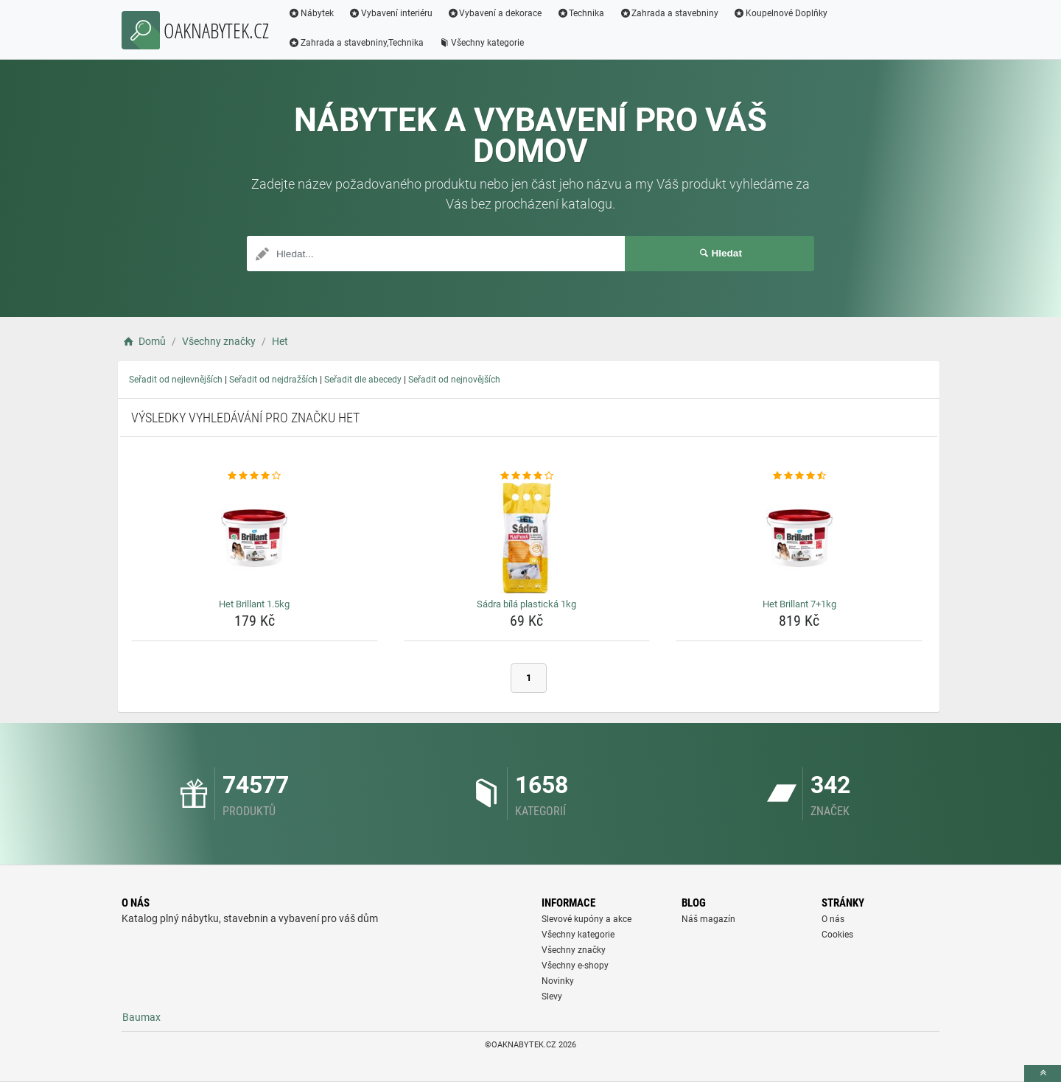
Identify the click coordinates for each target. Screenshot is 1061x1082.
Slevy (552, 996)
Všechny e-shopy (575, 965)
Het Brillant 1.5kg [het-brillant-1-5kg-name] (254, 604)
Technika (580, 13)
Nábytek (311, 13)
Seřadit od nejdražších (273, 379)
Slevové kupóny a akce (586, 919)
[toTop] (1042, 1073)
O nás (833, 919)
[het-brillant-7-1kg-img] (799, 538)
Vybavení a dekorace (494, 13)
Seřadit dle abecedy (363, 379)
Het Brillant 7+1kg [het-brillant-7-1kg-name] (799, 604)
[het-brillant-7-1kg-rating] (799, 476)
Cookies (837, 934)
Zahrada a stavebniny (668, 13)
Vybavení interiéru (391, 13)
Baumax (141, 1017)
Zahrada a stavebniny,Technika (356, 43)
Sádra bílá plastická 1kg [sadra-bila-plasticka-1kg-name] (526, 604)
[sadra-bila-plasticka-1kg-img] (527, 538)
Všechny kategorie (481, 43)
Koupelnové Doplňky (780, 13)
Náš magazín (708, 919)
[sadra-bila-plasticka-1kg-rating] (527, 476)
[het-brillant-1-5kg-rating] (254, 476)
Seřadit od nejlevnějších (176, 379)
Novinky (558, 981)
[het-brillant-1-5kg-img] (254, 538)
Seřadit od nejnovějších (454, 379)
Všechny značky (574, 950)
